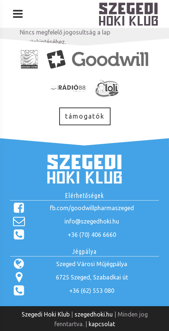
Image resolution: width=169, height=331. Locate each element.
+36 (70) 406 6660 (92, 234)
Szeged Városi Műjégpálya (91, 264)
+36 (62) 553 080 (91, 290)
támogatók (85, 116)
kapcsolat (102, 324)
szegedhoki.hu (93, 314)
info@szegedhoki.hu (91, 221)
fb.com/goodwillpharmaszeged (92, 208)
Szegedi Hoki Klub (46, 314)
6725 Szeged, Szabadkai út (92, 277)
